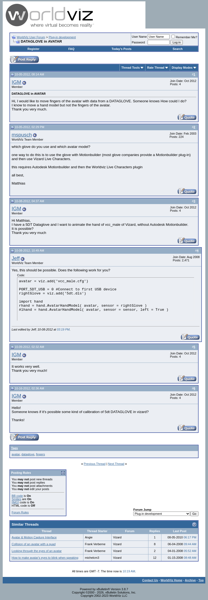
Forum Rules (20, 512)
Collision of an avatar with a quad (34, 544)
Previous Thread (95, 463)
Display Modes (182, 67)
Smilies (16, 499)
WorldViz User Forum (31, 37)
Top (201, 580)
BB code (17, 495)
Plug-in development (62, 37)
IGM (16, 82)
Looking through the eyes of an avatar (37, 551)
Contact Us (150, 580)
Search (178, 48)
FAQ (71, 48)
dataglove (27, 454)
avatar (16, 454)
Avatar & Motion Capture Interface (34, 537)
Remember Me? (184, 37)
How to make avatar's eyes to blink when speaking (45, 557)
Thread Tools (130, 67)
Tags (14, 448)
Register (34, 48)
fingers (40, 454)
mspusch (22, 135)
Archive (190, 580)
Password (138, 42)
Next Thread (116, 463)
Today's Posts (121, 48)
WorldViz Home (171, 580)
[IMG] (15, 502)
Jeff (16, 258)
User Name (139, 36)
